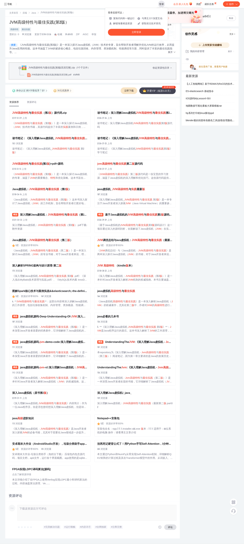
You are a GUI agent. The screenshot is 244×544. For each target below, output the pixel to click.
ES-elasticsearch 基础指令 (200, 91)
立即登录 (136, 32)
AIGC (85, 34)
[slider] (25, 527)
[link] (13, 13)
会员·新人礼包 (182, 3)
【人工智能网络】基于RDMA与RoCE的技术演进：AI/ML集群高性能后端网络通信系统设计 (210, 84)
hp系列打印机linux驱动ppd (200, 113)
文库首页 (13, 13)
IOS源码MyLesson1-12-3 (198, 99)
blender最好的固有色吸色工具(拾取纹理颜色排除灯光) (210, 120)
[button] (172, 52)
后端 (25, 13)
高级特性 (14, 30)
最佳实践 (26, 30)
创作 (231, 4)
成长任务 (211, 3)
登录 (161, 4)
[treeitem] (95, 71)
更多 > (232, 34)
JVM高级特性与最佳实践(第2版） (39, 23)
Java (33, 13)
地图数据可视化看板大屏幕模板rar (204, 106)
